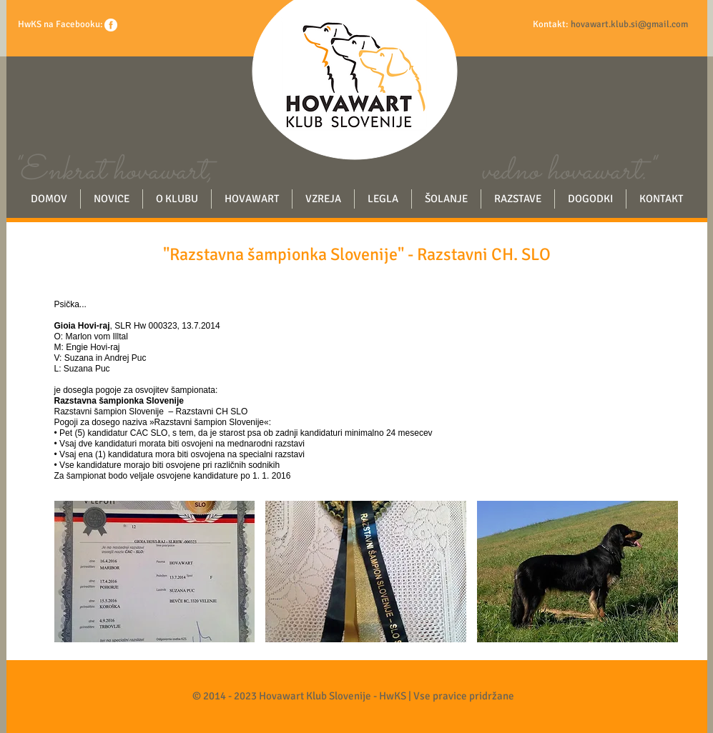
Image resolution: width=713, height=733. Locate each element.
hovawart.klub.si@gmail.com (629, 24)
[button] (154, 571)
